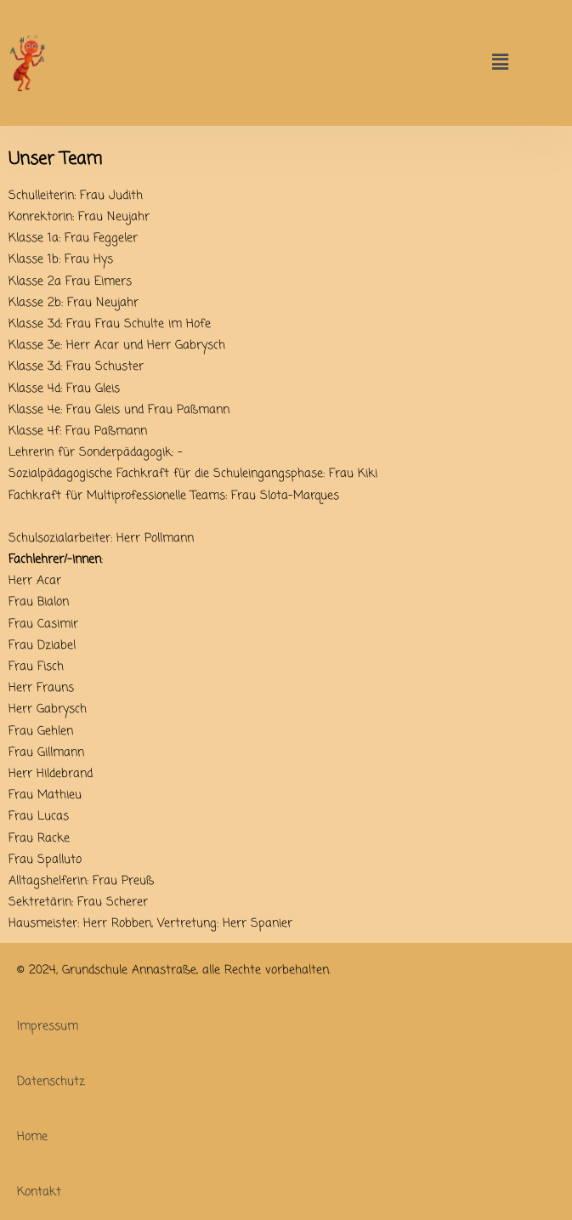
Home (32, 1137)
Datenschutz (51, 1082)
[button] (500, 62)
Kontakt (39, 1192)
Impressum (47, 1027)
